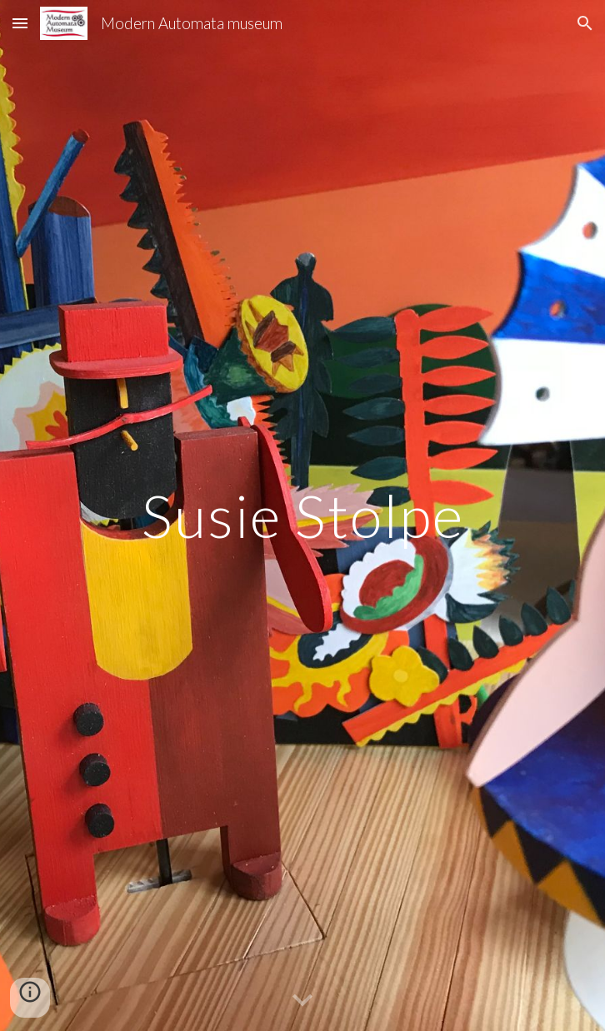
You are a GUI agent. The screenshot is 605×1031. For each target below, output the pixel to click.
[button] (20, 23)
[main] (302, 516)
